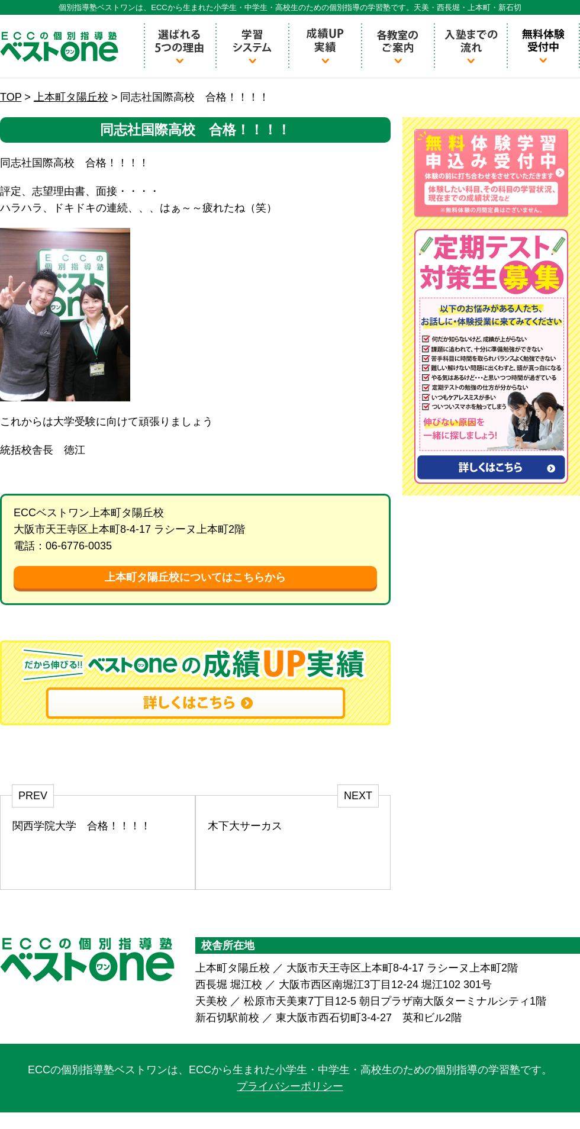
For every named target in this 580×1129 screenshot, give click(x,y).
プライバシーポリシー (290, 1086)
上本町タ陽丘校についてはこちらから (195, 577)
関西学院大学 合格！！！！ (81, 826)
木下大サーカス (245, 826)
